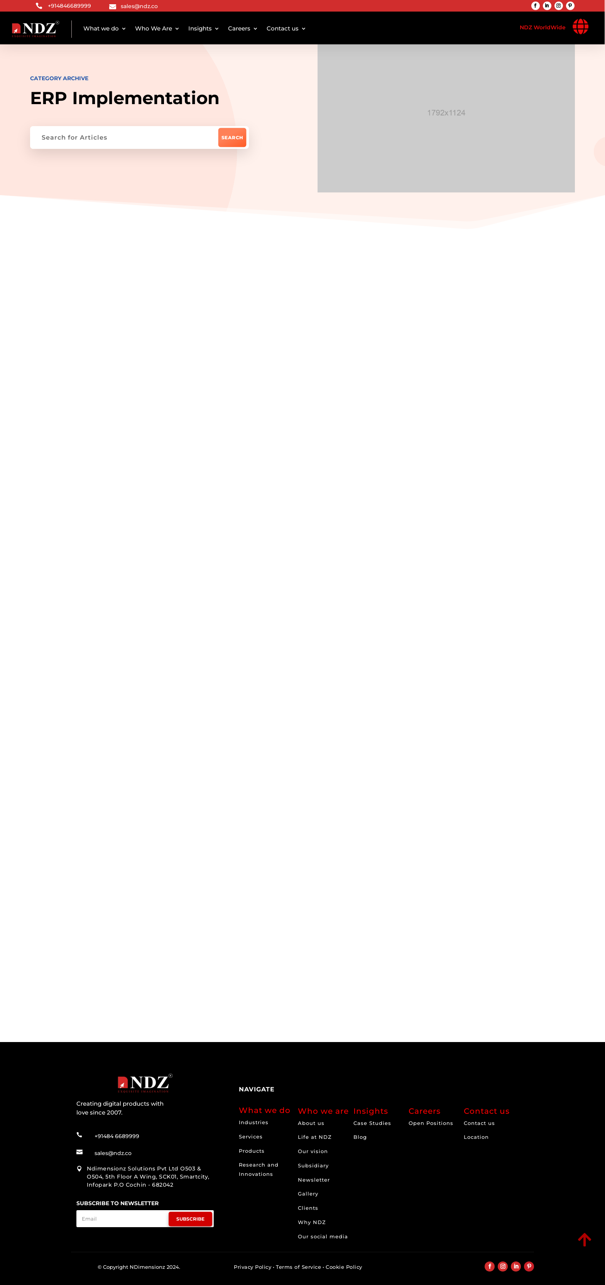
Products (252, 1151)
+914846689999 (69, 5)
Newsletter (314, 1180)
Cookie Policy (344, 1267)
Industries (254, 1122)
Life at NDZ (315, 1137)
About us (311, 1123)
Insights (200, 28)
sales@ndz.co (139, 6)
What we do (101, 28)
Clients (308, 1208)
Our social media (323, 1236)
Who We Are (153, 28)
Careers (239, 28)
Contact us (283, 28)
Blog (360, 1137)
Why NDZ (312, 1222)
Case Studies (372, 1123)
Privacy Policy (252, 1267)
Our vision (313, 1151)
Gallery (308, 1194)
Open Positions (431, 1123)
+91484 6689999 (117, 1136)
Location (476, 1137)
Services (251, 1136)
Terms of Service (298, 1267)
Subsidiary (313, 1165)
